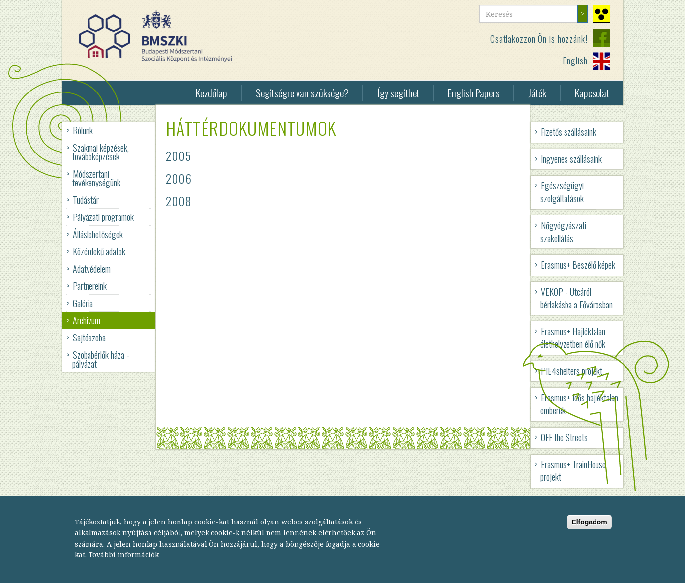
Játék (537, 92)
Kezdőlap (211, 92)
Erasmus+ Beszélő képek (578, 264)
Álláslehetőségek (98, 234)
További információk (124, 562)
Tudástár (86, 199)
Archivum (86, 320)
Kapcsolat (592, 92)
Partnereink (90, 285)
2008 (179, 201)
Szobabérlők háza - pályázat (100, 359)
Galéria (83, 303)
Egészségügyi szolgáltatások (562, 192)
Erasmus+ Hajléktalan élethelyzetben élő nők (572, 337)
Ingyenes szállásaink (571, 159)
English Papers (474, 92)
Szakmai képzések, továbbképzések (100, 152)
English (575, 60)
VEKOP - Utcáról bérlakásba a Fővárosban (576, 298)
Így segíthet (398, 92)
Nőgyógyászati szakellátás (563, 232)
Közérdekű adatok (99, 251)
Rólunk (83, 130)
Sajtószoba (89, 337)
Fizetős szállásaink (568, 131)
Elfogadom (589, 529)
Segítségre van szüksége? (302, 92)
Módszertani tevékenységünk (96, 178)
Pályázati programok (103, 217)
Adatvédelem (92, 268)
